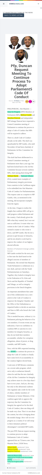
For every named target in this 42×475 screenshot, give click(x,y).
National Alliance (27, 176)
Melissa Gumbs (26, 115)
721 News (16, 101)
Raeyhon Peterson (13, 118)
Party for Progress (13, 112)
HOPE (13, 351)
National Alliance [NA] (14, 455)
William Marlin (12, 176)
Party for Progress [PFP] (15, 462)
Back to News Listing (13, 15)
